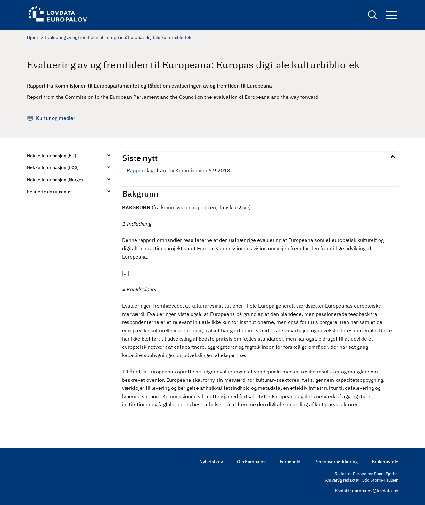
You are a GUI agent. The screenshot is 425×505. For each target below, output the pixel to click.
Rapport (136, 170)
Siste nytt (140, 157)
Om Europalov (251, 462)
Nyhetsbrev (211, 462)
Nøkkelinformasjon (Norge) (55, 180)
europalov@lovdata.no (375, 490)
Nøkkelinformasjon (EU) (51, 155)
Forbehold (290, 462)
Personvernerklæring (336, 462)
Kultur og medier (55, 118)
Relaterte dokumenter (49, 191)
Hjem (32, 37)
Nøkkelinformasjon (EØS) (53, 167)
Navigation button (391, 15)
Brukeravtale (385, 462)
